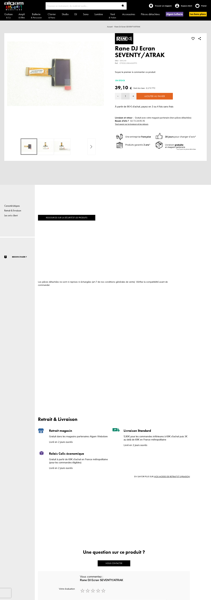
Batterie (36, 15)
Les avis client (11, 215)
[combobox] (86, 6)
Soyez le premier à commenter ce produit (135, 72)
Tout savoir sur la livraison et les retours (131, 124)
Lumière (98, 14)
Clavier (52, 15)
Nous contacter (114, 563)
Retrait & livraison (12, 210)
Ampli (22, 15)
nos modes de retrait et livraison (172, 476)
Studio (65, 14)
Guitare (8, 15)
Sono (85, 14)
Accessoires (128, 14)
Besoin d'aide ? (19, 257)
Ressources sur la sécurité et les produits (66, 217)
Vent (112, 15)
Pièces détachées (150, 14)
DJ (75, 14)
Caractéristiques (12, 205)
